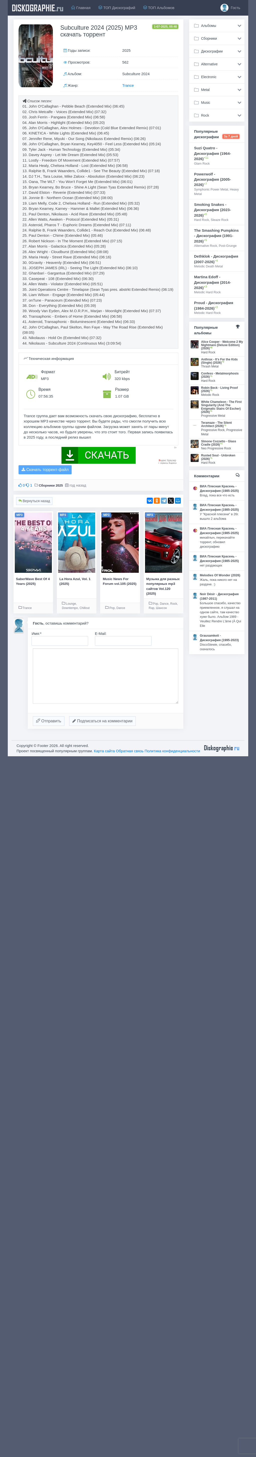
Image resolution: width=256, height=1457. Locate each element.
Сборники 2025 (51, 485)
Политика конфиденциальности (172, 751)
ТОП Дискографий (116, 8)
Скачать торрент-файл (45, 469)
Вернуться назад (34, 501)
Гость (230, 8)
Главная (80, 8)
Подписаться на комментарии (102, 721)
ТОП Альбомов (158, 8)
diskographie (37, 8)
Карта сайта (104, 751)
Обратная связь (130, 751)
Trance (128, 85)
